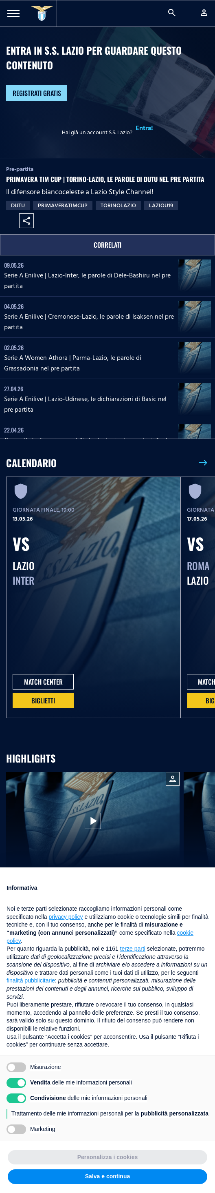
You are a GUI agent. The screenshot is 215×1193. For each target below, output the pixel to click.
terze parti (132, 948)
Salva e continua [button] (107, 1176)
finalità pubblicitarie (31, 980)
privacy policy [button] (66, 917)
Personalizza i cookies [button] (107, 1157)
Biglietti (43, 700)
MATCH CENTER (43, 682)
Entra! (144, 128)
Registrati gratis (37, 93)
